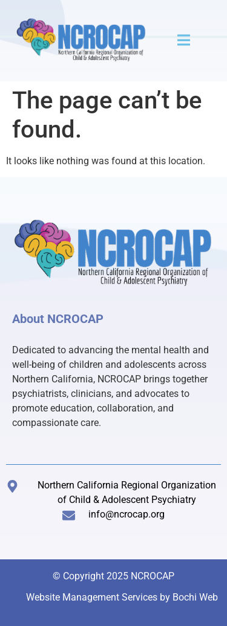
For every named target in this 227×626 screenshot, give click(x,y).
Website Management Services (91, 597)
